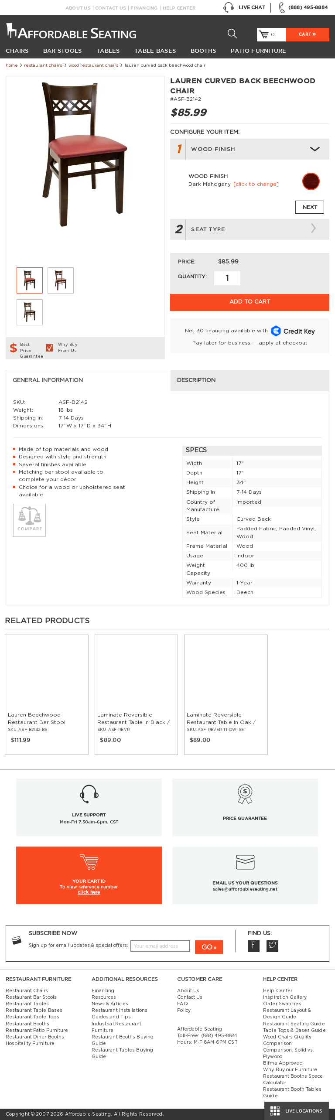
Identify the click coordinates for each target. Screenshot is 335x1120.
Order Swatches (282, 1004)
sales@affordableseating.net (245, 889)
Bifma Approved (282, 1063)
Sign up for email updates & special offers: (78, 945)
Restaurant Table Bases (34, 1010)
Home (12, 65)
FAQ (182, 1004)
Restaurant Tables (27, 1004)
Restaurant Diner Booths (35, 1037)
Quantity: (192, 276)
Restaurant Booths (28, 1024)
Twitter (272, 946)
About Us (77, 8)
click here (89, 892)
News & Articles (110, 1004)
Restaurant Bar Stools (31, 997)
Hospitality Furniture (30, 1043)
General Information (48, 380)
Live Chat (244, 8)
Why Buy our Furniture (290, 1070)
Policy (184, 1010)
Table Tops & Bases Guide (294, 1030)
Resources (104, 997)
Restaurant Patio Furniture (37, 1030)
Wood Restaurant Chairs (93, 65)
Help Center (179, 8)
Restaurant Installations (120, 1010)
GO (207, 947)
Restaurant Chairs (43, 65)
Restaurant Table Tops (32, 1017)
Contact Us (110, 8)
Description (196, 380)
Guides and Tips (111, 1017)
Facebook (254, 946)
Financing (143, 8)
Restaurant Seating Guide (294, 1024)
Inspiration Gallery (285, 997)
